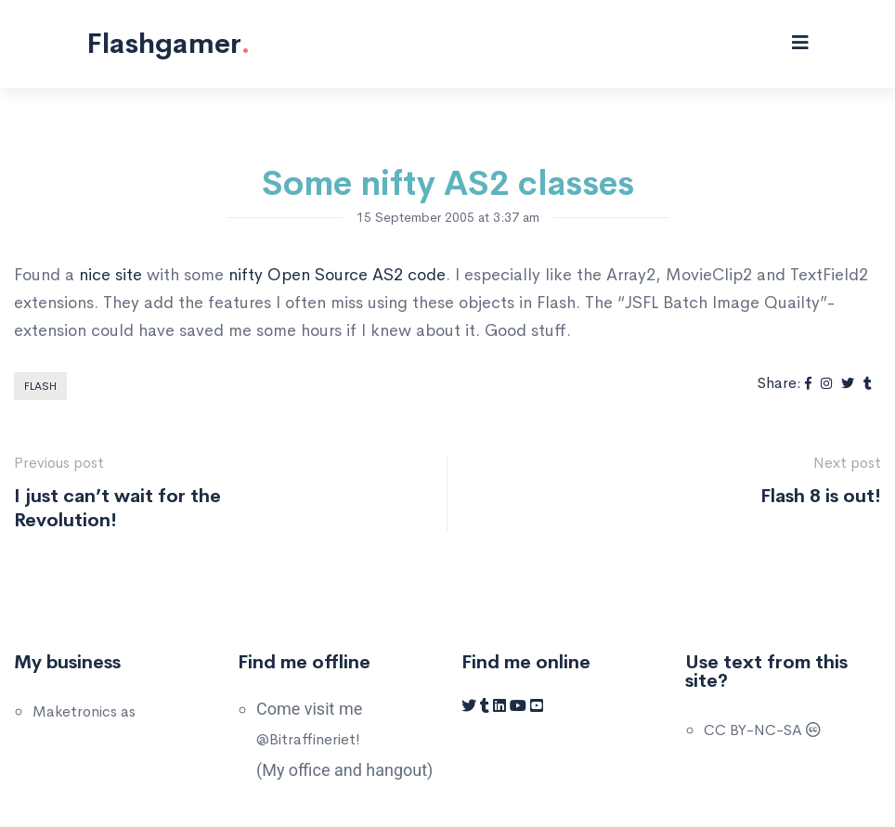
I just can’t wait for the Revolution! (117, 508)
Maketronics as (84, 711)
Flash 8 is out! (820, 496)
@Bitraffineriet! (308, 739)
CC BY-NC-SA (762, 730)
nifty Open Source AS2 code (337, 275)
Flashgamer (168, 43)
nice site (110, 275)
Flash (40, 386)
